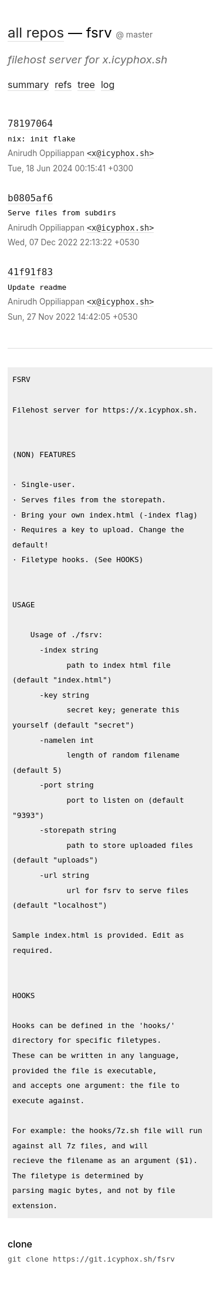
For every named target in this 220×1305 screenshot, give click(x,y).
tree (86, 84)
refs (63, 84)
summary (28, 84)
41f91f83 (30, 272)
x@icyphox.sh (120, 153)
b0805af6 (30, 198)
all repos (36, 32)
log (107, 84)
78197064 (30, 123)
